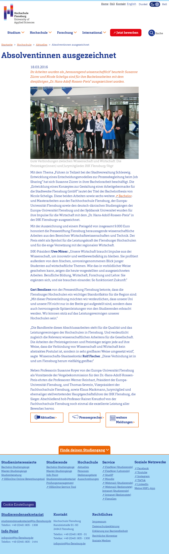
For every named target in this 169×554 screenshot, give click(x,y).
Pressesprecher (89, 417)
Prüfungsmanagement (59, 483)
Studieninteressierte (18, 462)
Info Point (52, 475)
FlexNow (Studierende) (119, 467)
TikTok (141, 480)
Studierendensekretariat (61, 479)
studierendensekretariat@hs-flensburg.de (26, 521)
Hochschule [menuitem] (38, 31)
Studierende (56, 462)
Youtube (142, 472)
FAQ (112, 4)
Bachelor (125, 196)
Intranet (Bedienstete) (118, 495)
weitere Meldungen (124, 419)
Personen (83, 471)
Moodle (109, 479)
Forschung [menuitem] (64, 31)
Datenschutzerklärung (105, 526)
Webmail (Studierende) (119, 483)
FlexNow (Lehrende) (117, 471)
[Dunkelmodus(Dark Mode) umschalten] (155, 4)
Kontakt (121, 4)
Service (108, 462)
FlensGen (111, 498)
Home (104, 4)
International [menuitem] (92, 31)
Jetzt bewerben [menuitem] (127, 33)
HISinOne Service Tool (62, 487)
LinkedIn (142, 484)
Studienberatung (11, 475)
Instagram (143, 476)
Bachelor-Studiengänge (15, 467)
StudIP (109, 475)
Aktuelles (41, 44)
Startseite (7, 44)
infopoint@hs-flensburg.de (17, 537)
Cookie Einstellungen (18, 504)
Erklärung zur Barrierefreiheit (110, 531)
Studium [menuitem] (13, 31)
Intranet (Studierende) (115, 491)
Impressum (99, 521)
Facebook (143, 468)
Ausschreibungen (88, 479)
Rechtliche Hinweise (104, 535)
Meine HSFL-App (145, 488)
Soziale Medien (101, 540)
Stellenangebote (87, 475)
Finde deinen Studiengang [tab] (85, 449)
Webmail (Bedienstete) (118, 487)
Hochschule (24, 44)
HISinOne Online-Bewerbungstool (24, 479)
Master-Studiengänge (14, 471)
